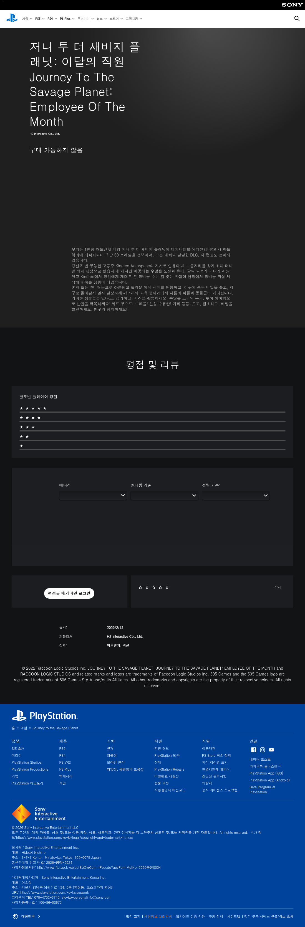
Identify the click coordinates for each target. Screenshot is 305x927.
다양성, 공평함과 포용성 (125, 769)
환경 (110, 748)
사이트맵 (233, 916)
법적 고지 (133, 916)
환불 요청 (162, 783)
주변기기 (83, 19)
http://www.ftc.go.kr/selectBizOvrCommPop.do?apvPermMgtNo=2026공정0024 (99, 867)
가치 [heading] (111, 741)
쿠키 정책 (216, 916)
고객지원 (132, 19)
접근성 (112, 755)
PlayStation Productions (30, 769)
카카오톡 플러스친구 (265, 766)
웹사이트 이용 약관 (190, 916)
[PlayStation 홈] (12, 18)
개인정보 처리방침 (158, 916)
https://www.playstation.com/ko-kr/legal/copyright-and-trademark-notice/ (74, 837)
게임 (25, 19)
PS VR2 (65, 762)
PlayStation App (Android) (270, 780)
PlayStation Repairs (170, 769)
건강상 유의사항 (214, 776)
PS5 (38, 19)
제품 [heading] (63, 741)
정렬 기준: (211, 485)
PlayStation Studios (27, 762)
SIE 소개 (18, 748)
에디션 (65, 485)
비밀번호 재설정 (167, 776)
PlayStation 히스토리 (27, 783)
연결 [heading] (254, 741)
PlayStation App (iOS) (266, 773)
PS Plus (65, 19)
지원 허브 (162, 748)
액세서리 (66, 776)
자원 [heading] (206, 741)
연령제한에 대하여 (216, 769)
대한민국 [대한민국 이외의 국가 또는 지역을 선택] (27, 916)
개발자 (207, 783)
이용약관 (208, 748)
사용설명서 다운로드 (170, 790)
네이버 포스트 (260, 759)
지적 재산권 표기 (215, 762)
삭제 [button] (278, 587)
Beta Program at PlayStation (262, 789)
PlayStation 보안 (167, 755)
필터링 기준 (141, 485)
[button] (69, 593)
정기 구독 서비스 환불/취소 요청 (268, 916)
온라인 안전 (116, 762)
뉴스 (100, 19)
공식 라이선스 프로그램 (220, 790)
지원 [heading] (158, 741)
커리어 (17, 755)
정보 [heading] (15, 741)
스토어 (114, 19)
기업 (15, 776)
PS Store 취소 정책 (216, 755)
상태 (158, 762)
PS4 (50, 19)
